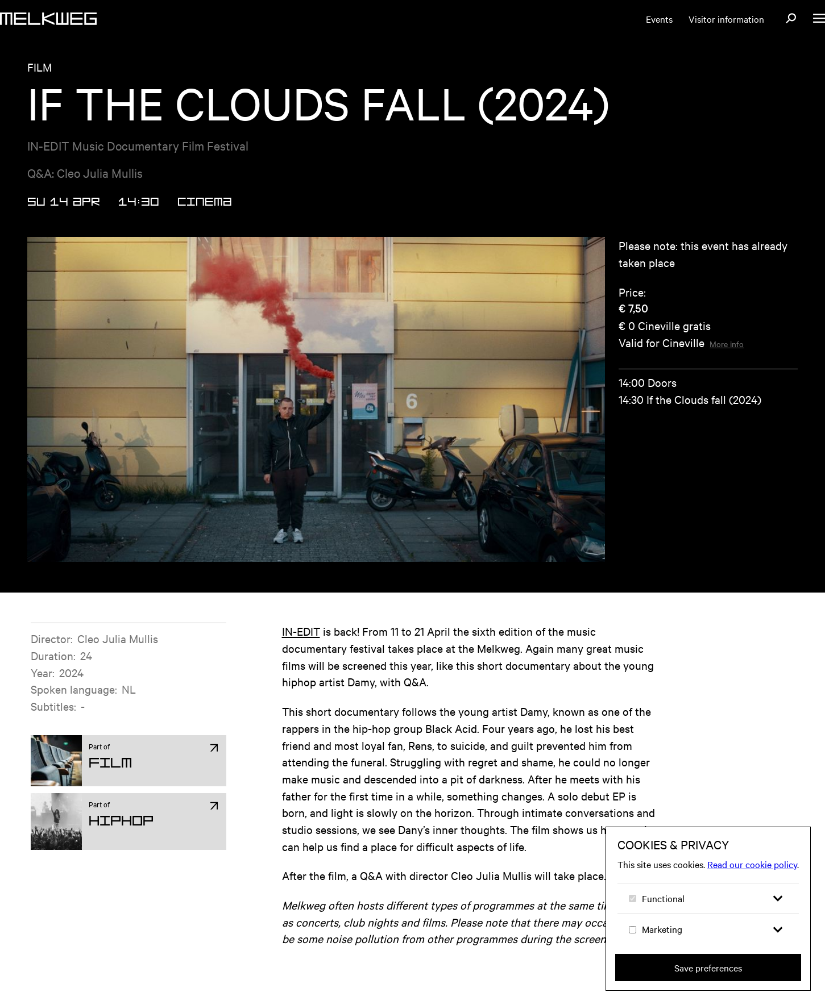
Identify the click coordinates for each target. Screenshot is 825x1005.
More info (727, 343)
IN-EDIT (301, 631)
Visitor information (726, 18)
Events (659, 18)
